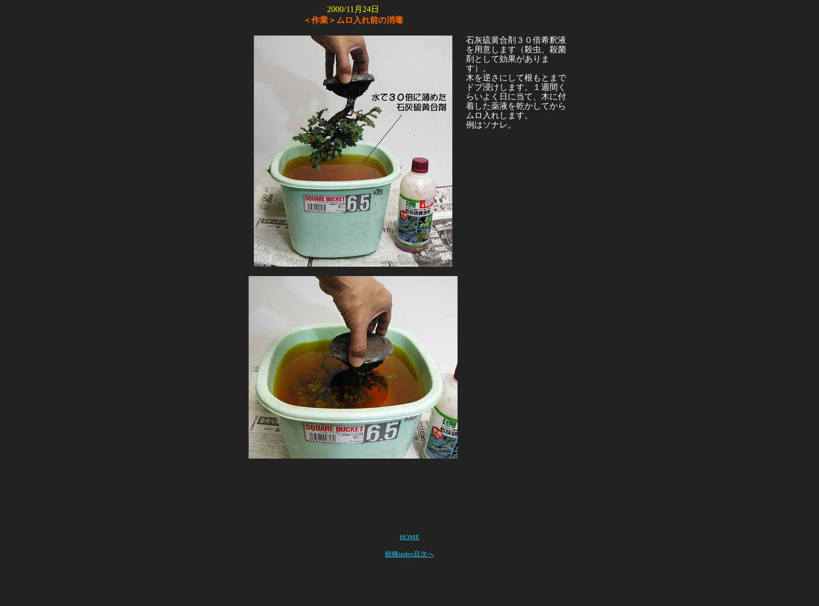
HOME (409, 537)
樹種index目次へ (409, 554)
